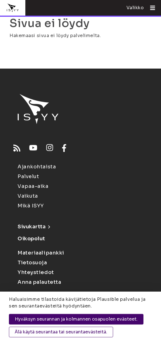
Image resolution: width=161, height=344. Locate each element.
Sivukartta (34, 227)
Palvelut (28, 176)
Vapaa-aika (33, 186)
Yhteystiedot (36, 272)
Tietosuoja (32, 263)
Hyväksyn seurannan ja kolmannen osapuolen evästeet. (76, 319)
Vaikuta (28, 196)
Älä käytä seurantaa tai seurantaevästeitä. (61, 332)
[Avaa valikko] (150, 8)
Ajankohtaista (37, 167)
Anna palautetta (39, 282)
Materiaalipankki (41, 253)
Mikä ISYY (31, 206)
